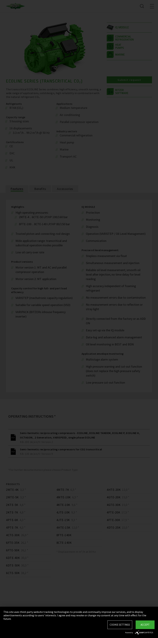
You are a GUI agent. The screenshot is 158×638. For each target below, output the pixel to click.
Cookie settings (120, 624)
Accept (145, 624)
